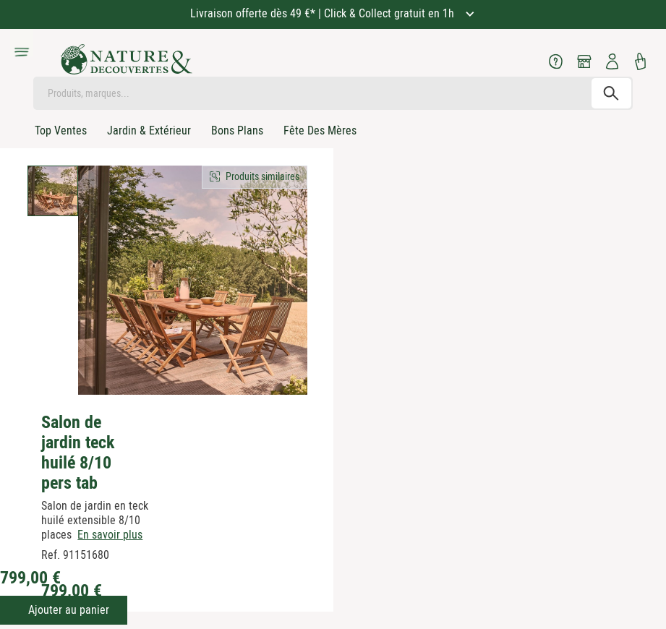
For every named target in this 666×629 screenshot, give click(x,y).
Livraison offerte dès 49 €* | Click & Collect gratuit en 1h (323, 13)
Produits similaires (262, 176)
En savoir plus (109, 535)
